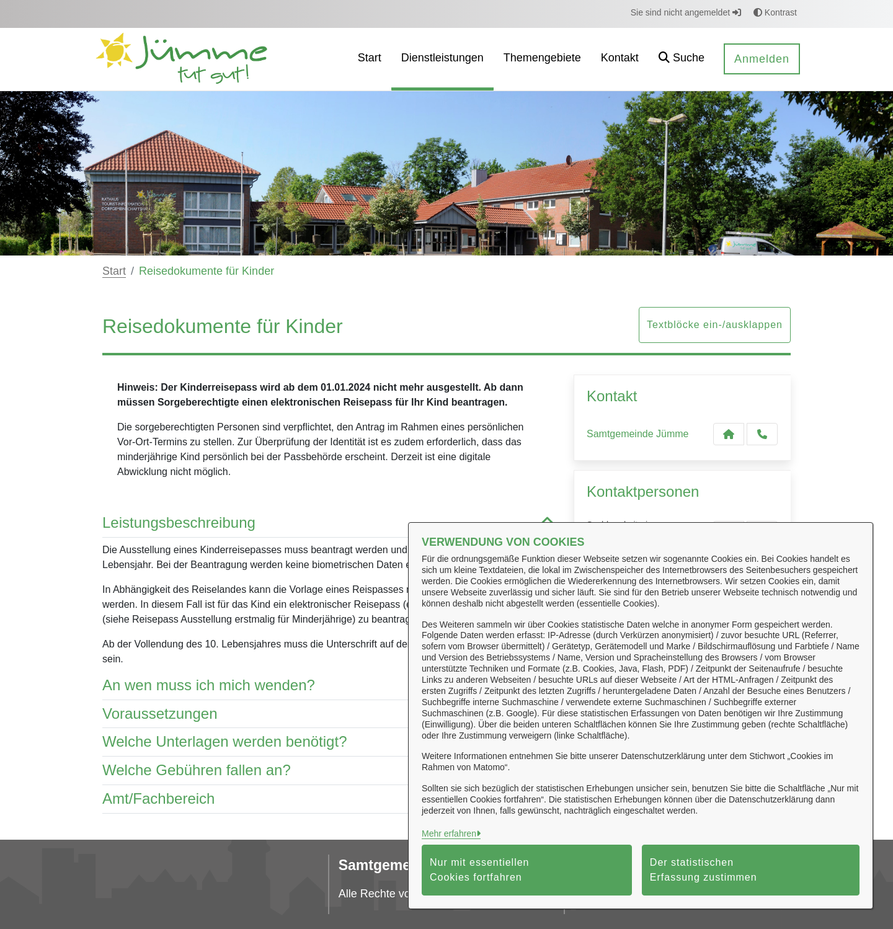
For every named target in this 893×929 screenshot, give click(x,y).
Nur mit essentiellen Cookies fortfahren (480, 869)
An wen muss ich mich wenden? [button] (328, 686)
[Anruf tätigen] (762, 434)
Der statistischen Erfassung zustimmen (703, 869)
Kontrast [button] (775, 12)
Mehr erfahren (449, 833)
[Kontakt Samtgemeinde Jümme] (728, 434)
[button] (681, 59)
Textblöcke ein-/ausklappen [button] (715, 324)
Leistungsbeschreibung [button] (328, 523)
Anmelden (761, 59)
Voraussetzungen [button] (328, 714)
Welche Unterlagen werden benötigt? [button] (328, 742)
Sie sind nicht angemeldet (686, 12)
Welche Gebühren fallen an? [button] (328, 771)
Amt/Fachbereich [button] (328, 799)
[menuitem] (369, 59)
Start (114, 271)
